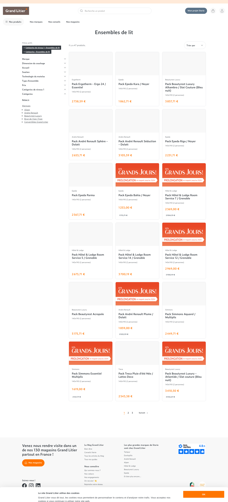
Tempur (127, 452)
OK (203, 480)
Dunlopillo (128, 455)
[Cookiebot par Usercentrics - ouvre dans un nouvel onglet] (19, 496)
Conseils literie (90, 452)
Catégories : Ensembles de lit (37, 51)
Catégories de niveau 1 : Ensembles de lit (42, 47)
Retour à (25, 100)
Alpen (27, 109)
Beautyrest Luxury (33, 115)
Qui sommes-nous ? (92, 470)
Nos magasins (73, 21)
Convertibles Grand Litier (36, 121)
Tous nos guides (90, 459)
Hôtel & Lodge (130, 466)
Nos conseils (54, 21)
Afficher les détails (160, 496)
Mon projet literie (196, 10)
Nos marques (36, 21)
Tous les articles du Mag (94, 456)
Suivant (143, 412)
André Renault (130, 459)
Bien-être (88, 449)
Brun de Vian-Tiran (33, 118)
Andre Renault (31, 112)
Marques (26, 105)
